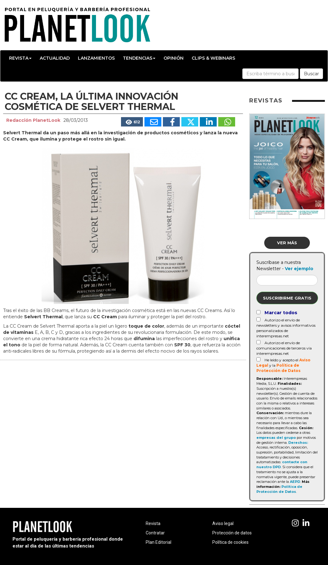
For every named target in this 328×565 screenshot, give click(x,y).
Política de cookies (230, 542)
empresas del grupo (276, 437)
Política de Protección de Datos (279, 489)
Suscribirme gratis (287, 297)
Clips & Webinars (213, 58)
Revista (20, 58)
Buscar (311, 74)
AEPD (295, 481)
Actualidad (55, 58)
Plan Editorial (158, 542)
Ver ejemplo (299, 268)
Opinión (174, 58)
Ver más (287, 242)
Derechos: (298, 442)
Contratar (155, 532)
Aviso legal (223, 523)
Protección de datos (232, 532)
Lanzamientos (96, 58)
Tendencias (139, 58)
